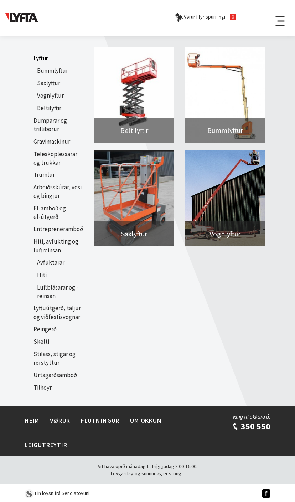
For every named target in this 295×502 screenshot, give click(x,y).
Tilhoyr (42, 387)
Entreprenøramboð (58, 229)
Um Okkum (145, 420)
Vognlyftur (50, 95)
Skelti (41, 341)
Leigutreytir (46, 445)
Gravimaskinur (51, 141)
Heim (32, 420)
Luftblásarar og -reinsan (57, 291)
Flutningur (100, 420)
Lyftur (40, 58)
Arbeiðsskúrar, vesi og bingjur (57, 191)
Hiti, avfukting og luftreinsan (55, 245)
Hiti (42, 275)
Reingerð (45, 329)
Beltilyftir (49, 108)
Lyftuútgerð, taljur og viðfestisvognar (57, 312)
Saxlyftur (48, 83)
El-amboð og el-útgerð (49, 212)
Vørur (60, 420)
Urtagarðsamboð (55, 375)
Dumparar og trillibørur (50, 125)
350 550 (251, 426)
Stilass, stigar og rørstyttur (54, 358)
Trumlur (44, 175)
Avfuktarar (50, 262)
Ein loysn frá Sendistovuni (57, 493)
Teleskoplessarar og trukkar (55, 158)
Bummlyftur (52, 71)
